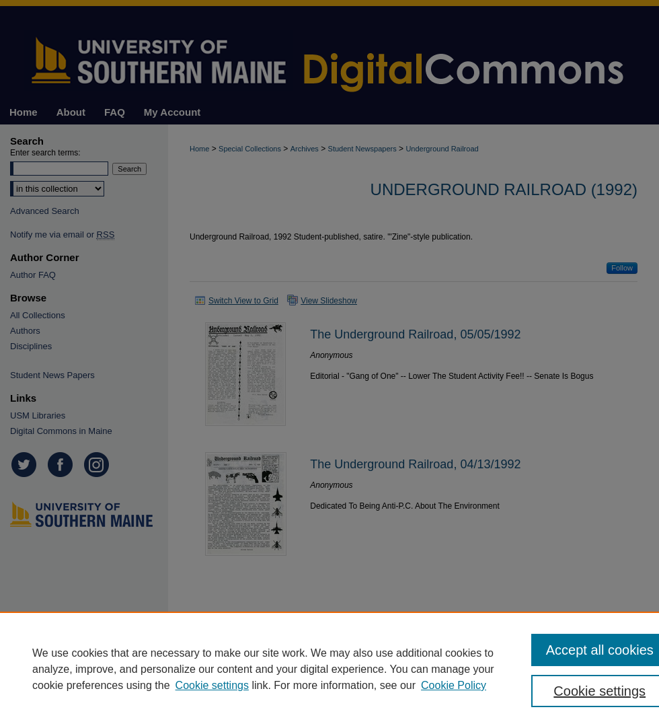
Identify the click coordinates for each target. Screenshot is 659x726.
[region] (329, 669)
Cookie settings (212, 685)
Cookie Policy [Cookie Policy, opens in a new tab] (453, 685)
